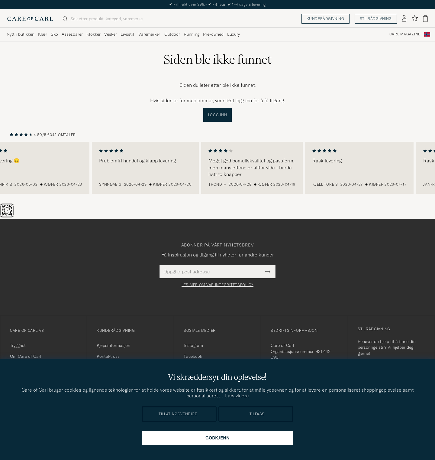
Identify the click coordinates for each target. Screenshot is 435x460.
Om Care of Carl (25, 356)
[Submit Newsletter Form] (267, 271)
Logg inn (217, 115)
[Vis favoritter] (414, 18)
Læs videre (237, 395)
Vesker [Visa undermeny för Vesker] (110, 34)
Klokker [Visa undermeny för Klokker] (93, 34)
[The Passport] (7, 216)
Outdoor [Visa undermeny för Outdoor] (172, 34)
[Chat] (17, 216)
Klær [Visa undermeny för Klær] (42, 34)
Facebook (193, 356)
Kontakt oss (108, 356)
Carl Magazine (404, 34)
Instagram (193, 345)
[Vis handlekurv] (425, 18)
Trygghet (18, 345)
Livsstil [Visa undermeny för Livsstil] (127, 34)
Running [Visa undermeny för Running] (191, 34)
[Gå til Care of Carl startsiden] (30, 18)
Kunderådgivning (325, 18)
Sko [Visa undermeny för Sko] (54, 34)
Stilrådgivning (376, 18)
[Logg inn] (404, 18)
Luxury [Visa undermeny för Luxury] (233, 34)
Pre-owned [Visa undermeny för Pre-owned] (213, 34)
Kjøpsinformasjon (113, 345)
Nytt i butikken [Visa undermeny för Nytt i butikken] (20, 34)
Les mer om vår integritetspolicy (217, 285)
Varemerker (149, 34)
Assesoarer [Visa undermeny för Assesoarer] (72, 34)
